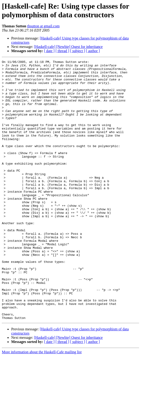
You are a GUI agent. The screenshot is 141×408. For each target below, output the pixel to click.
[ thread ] (62, 51)
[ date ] (49, 51)
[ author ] (93, 51)
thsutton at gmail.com (43, 26)
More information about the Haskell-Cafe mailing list (42, 404)
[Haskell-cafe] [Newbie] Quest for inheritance (68, 47)
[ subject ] (77, 51)
